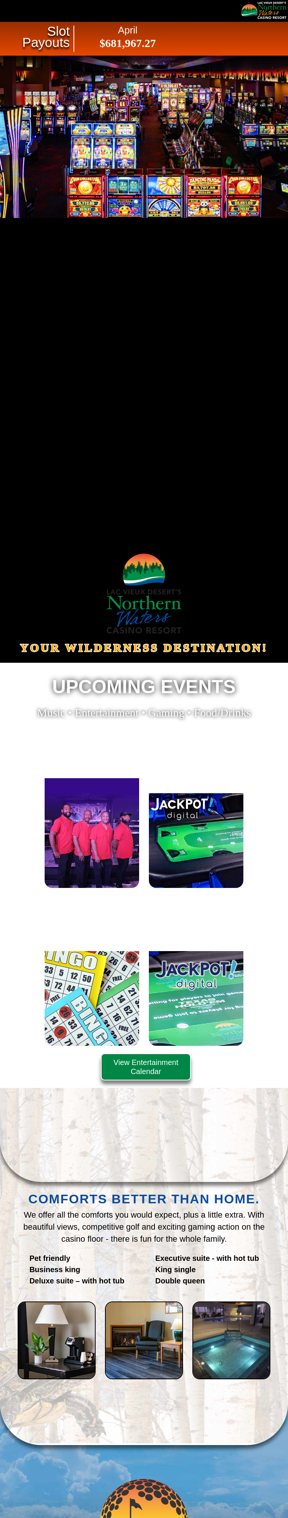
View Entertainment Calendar (145, 1067)
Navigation (22, 10)
